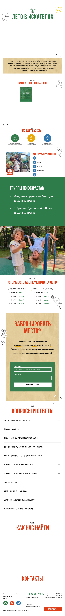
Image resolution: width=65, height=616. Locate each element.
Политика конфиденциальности (33, 605)
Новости (59, 597)
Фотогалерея (50, 597)
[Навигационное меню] (61, 3)
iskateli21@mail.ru (32, 597)
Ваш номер (18, 375)
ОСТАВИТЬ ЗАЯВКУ (32, 385)
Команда (59, 593)
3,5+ (46, 595)
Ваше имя (17, 366)
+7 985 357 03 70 (35, 593)
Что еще (59, 595)
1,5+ (46, 593)
